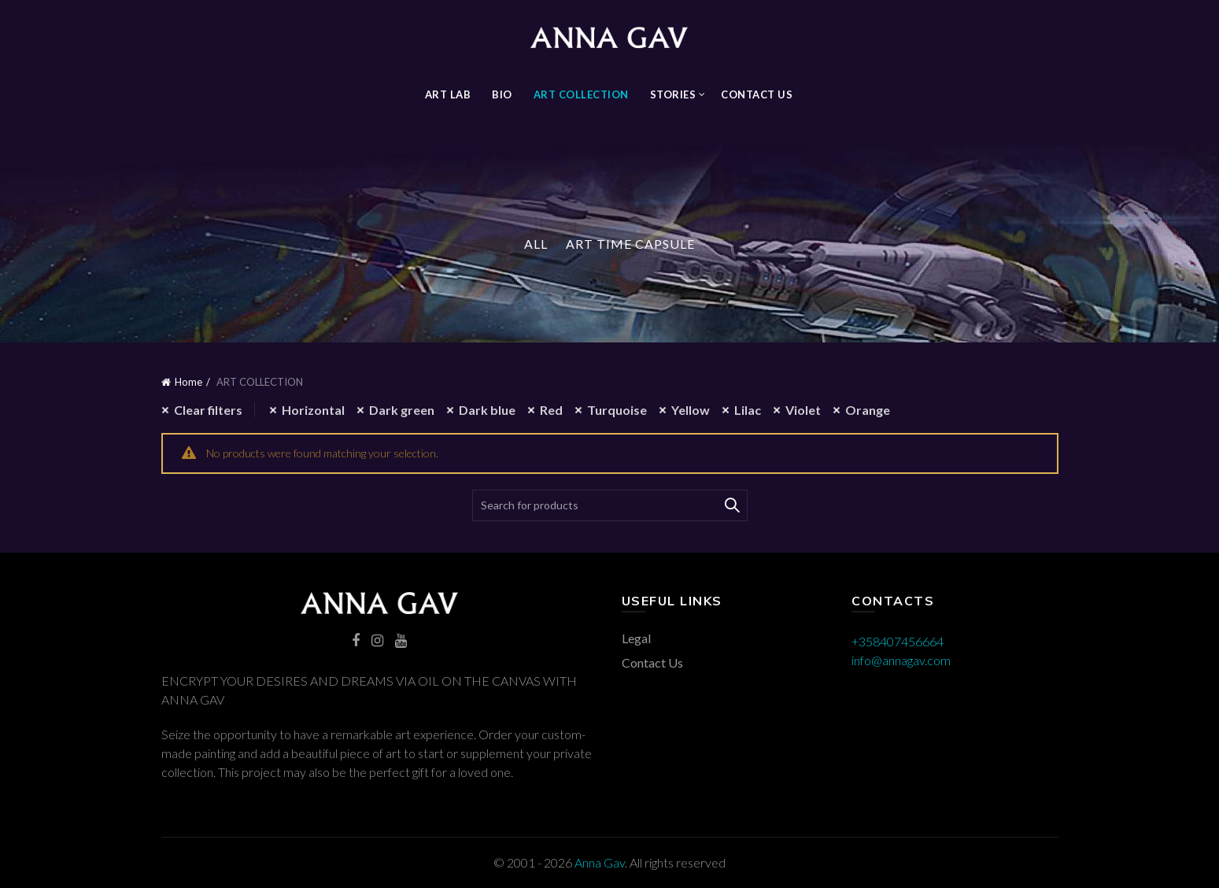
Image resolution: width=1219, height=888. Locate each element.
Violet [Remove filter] (803, 409)
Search (732, 505)
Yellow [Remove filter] (690, 409)
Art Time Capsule (630, 243)
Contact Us (756, 94)
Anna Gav (599, 862)
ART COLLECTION (581, 94)
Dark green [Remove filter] (401, 409)
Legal (636, 638)
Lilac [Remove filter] (747, 409)
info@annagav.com (901, 660)
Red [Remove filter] (551, 409)
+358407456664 (897, 641)
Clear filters (208, 409)
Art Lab (448, 94)
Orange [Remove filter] (867, 409)
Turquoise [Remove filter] (617, 409)
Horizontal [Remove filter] (313, 409)
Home (188, 382)
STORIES (673, 94)
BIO (502, 94)
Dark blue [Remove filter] (487, 409)
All (536, 243)
